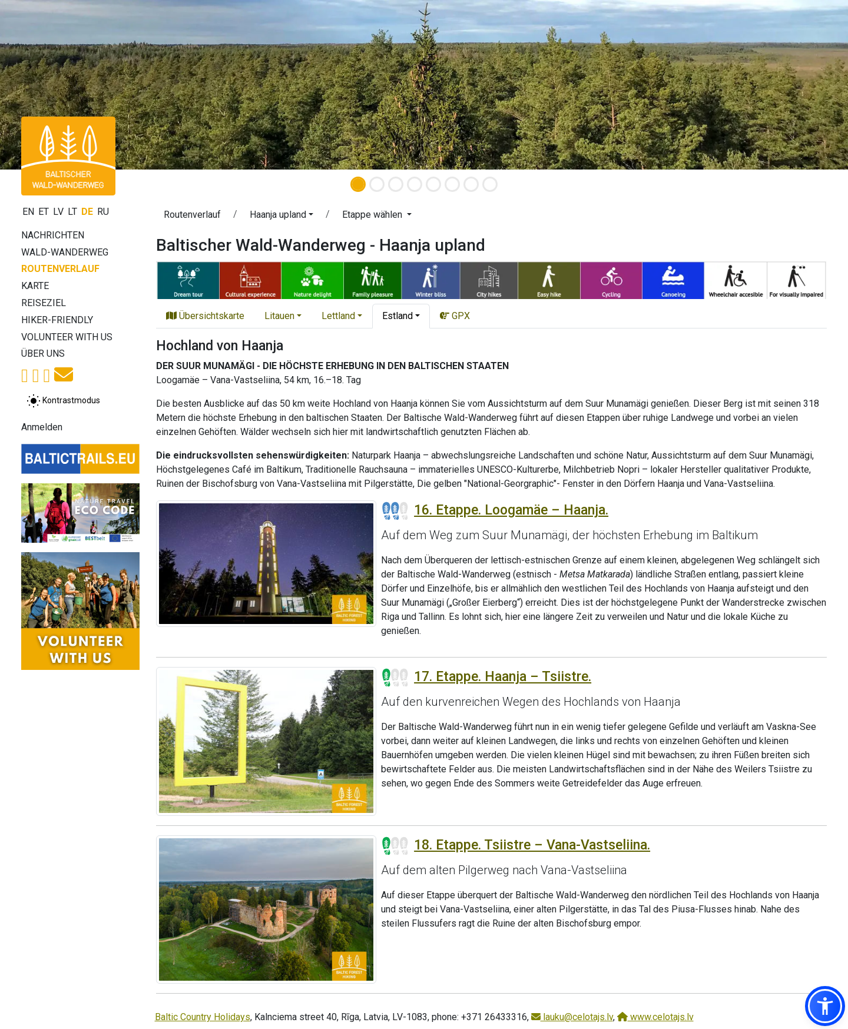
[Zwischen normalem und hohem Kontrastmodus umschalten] (63, 401)
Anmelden (41, 427)
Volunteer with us (66, 337)
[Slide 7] (471, 184)
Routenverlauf (60, 268)
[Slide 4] (414, 184)
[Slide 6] (452, 184)
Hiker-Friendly (57, 320)
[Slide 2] (377, 184)
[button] (281, 216)
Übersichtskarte (205, 315)
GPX (455, 315)
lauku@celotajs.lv (572, 1017)
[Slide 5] (433, 184)
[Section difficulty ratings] (395, 511)
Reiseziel (43, 302)
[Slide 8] (490, 184)
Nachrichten (52, 235)
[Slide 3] (395, 184)
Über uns (43, 353)
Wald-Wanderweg (64, 252)
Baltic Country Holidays (202, 1017)
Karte (35, 285)
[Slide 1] (358, 184)
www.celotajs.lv (655, 1017)
